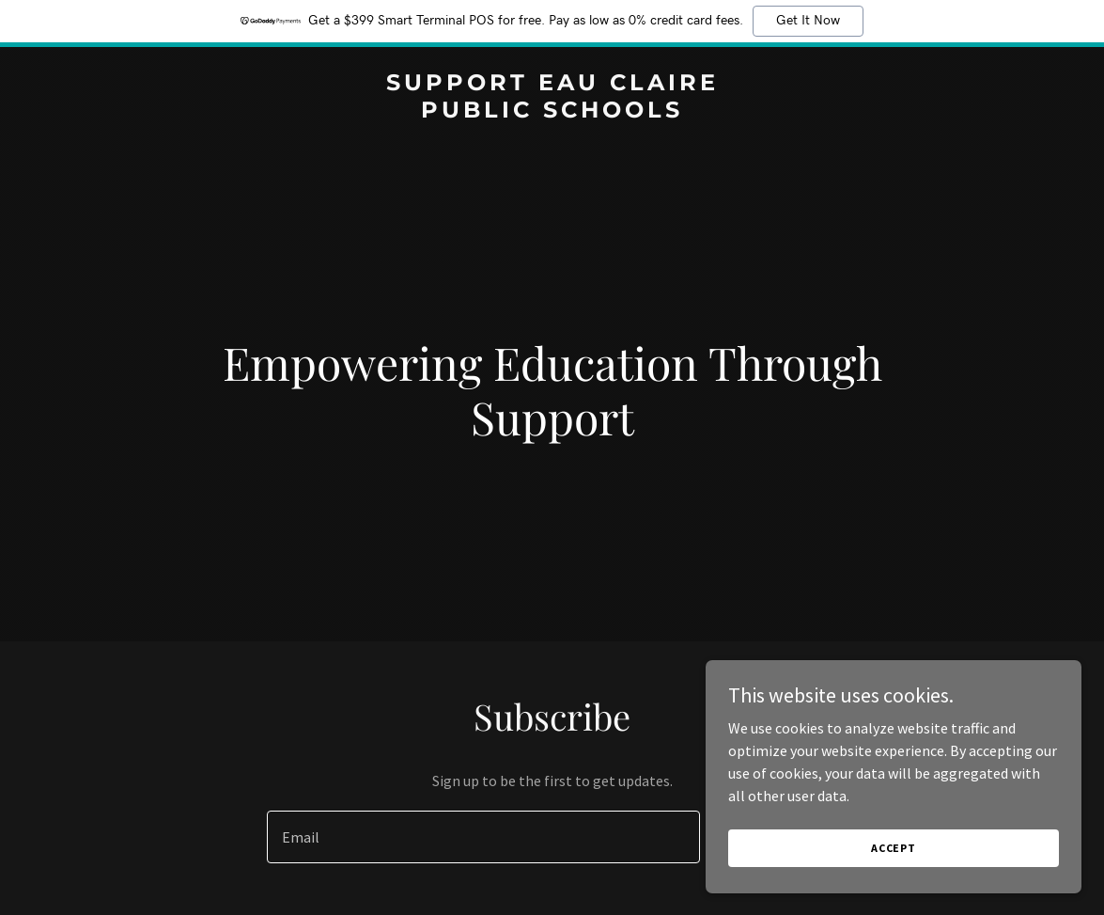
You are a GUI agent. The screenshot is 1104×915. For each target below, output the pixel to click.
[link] (552, 112)
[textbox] (483, 837)
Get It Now (808, 20)
